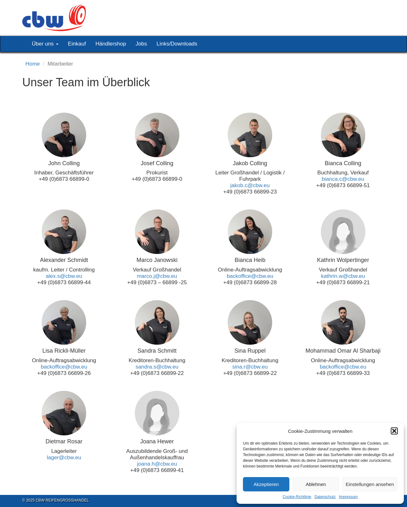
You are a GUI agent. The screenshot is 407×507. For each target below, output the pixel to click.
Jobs (141, 44)
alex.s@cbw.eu (64, 276)
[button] (394, 431)
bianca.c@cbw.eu (343, 179)
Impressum (348, 497)
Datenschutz (325, 497)
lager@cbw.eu (64, 457)
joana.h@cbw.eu (157, 464)
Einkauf (77, 44)
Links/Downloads (176, 44)
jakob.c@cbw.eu (250, 185)
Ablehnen (316, 484)
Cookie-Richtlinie (297, 497)
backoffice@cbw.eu (250, 276)
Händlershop (110, 44)
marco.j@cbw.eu (157, 276)
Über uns (45, 44)
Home (32, 64)
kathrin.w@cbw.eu (343, 276)
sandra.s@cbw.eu (156, 367)
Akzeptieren (266, 484)
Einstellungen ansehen (370, 484)
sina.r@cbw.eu (250, 367)
